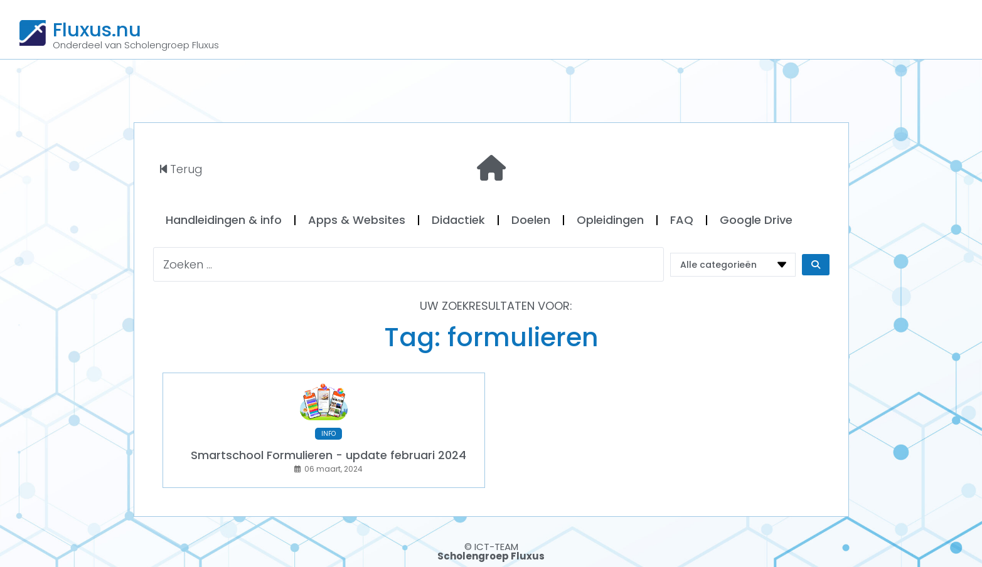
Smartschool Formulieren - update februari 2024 (328, 455)
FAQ (681, 220)
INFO (328, 433)
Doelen (530, 220)
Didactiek (458, 220)
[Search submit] (816, 264)
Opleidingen (610, 220)
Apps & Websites (356, 220)
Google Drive (756, 220)
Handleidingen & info (224, 220)
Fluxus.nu (97, 29)
